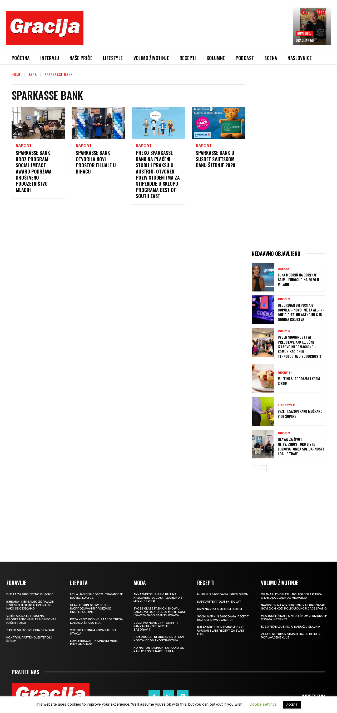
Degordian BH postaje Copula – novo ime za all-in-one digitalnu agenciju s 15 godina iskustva (301, 312)
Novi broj (304, 33)
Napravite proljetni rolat (219, 601)
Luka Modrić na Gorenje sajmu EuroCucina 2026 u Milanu (298, 279)
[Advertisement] (188, 32)
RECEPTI (285, 372)
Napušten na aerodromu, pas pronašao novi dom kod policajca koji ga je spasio (294, 606)
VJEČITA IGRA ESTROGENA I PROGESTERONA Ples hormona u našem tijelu (31, 619)
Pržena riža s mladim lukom (219, 609)
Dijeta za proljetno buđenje (29, 594)
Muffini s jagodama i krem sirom (299, 381)
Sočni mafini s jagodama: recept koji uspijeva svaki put (223, 618)
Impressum (313, 696)
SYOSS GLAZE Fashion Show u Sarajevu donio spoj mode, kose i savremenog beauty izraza (159, 612)
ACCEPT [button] (292, 704)
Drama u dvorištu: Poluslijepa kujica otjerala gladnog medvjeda (291, 596)
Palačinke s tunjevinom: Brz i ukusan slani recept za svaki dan (220, 631)
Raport (24, 145)
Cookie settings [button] (263, 704)
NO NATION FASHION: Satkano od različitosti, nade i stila (159, 649)
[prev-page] (255, 468)
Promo (284, 299)
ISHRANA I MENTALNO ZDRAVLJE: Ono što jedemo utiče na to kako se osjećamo (30, 605)
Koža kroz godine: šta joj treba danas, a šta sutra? (96, 621)
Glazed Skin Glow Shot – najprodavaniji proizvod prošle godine (91, 608)
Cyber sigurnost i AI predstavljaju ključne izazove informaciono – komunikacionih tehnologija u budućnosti (299, 346)
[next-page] (263, 468)
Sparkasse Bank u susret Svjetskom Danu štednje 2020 (215, 159)
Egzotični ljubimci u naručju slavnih (290, 626)
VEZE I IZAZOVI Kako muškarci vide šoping (301, 413)
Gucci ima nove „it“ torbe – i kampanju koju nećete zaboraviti (155, 626)
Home (16, 74)
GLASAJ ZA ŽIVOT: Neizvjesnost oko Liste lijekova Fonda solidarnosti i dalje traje (301, 446)
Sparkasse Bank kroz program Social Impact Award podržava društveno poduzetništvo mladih (34, 171)
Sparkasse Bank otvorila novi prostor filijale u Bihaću (96, 162)
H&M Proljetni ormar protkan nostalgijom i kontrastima (158, 638)
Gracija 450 (305, 40)
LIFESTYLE (286, 405)
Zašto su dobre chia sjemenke (30, 630)
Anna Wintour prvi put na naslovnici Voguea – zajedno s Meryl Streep (157, 598)
